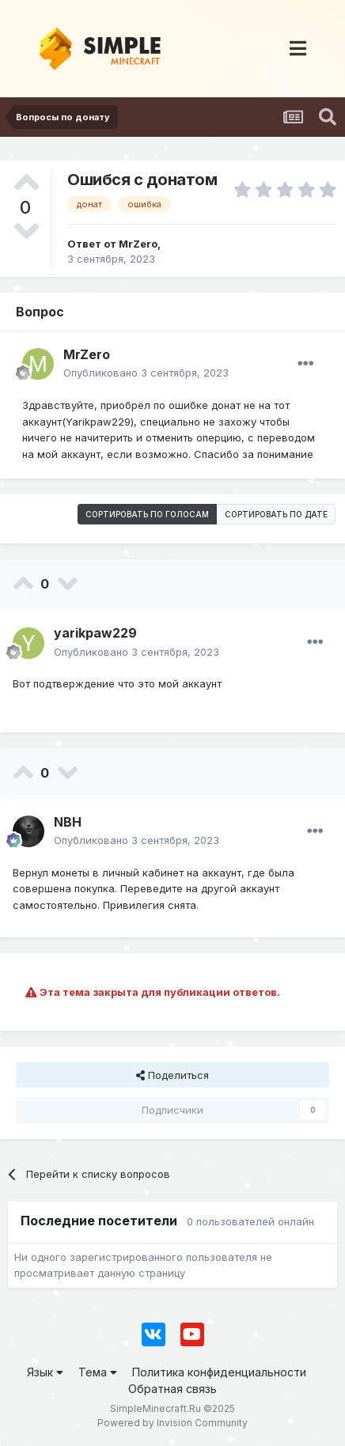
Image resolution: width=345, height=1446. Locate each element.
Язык (45, 1372)
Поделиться (172, 1075)
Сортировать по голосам (147, 514)
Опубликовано (146, 372)
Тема (97, 1372)
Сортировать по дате (276, 514)
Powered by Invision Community (172, 1423)
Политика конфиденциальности (219, 1372)
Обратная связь (172, 1388)
